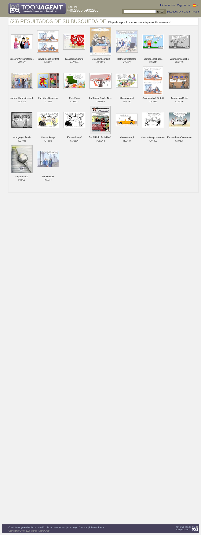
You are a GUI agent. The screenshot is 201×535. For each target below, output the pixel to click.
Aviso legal (72, 527)
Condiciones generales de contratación (26, 527)
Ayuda (195, 11)
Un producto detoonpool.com (183, 528)
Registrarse (183, 5)
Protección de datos (56, 527)
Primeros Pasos (96, 527)
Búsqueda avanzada (178, 11)
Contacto (83, 527)
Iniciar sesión (167, 5)
